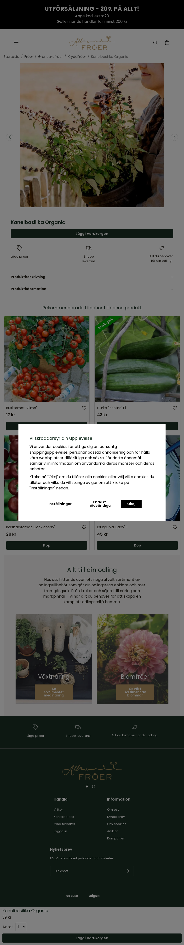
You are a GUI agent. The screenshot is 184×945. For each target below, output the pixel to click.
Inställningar (60, 503)
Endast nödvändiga (99, 504)
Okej (131, 503)
